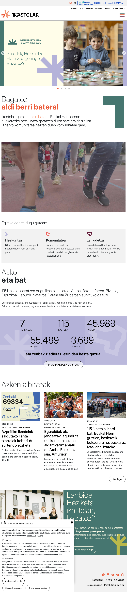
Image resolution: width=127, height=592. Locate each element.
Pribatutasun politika (114, 585)
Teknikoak (8, 559)
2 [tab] (61, 89)
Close (71, 522)
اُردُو (104, 3)
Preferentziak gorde (13, 581)
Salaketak (119, 580)
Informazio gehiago (35, 536)
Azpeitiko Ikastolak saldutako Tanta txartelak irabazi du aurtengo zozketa (17, 438)
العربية (110, 3)
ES (75, 3)
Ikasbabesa (119, 8)
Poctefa (108, 580)
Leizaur (89, 8)
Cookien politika (94, 585)
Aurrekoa (3, 53)
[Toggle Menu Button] (122, 14)
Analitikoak (8, 540)
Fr (99, 3)
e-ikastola (77, 8)
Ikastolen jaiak (9, 427)
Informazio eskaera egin (81, 549)
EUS (70, 3)
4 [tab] (69, 89)
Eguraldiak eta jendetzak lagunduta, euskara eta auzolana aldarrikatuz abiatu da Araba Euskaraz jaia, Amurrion (61, 443)
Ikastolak (92, 424)
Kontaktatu (97, 580)
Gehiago (117, 479)
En (95, 3)
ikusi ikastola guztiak (63, 364)
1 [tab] (58, 89)
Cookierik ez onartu (13, 588)
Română (118, 3)
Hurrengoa (124, 53)
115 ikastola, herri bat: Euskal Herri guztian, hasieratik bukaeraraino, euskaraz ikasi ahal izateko (106, 438)
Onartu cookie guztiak (38, 588)
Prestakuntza (103, 8)
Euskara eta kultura (54, 427)
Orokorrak (25, 427)
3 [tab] (65, 89)
